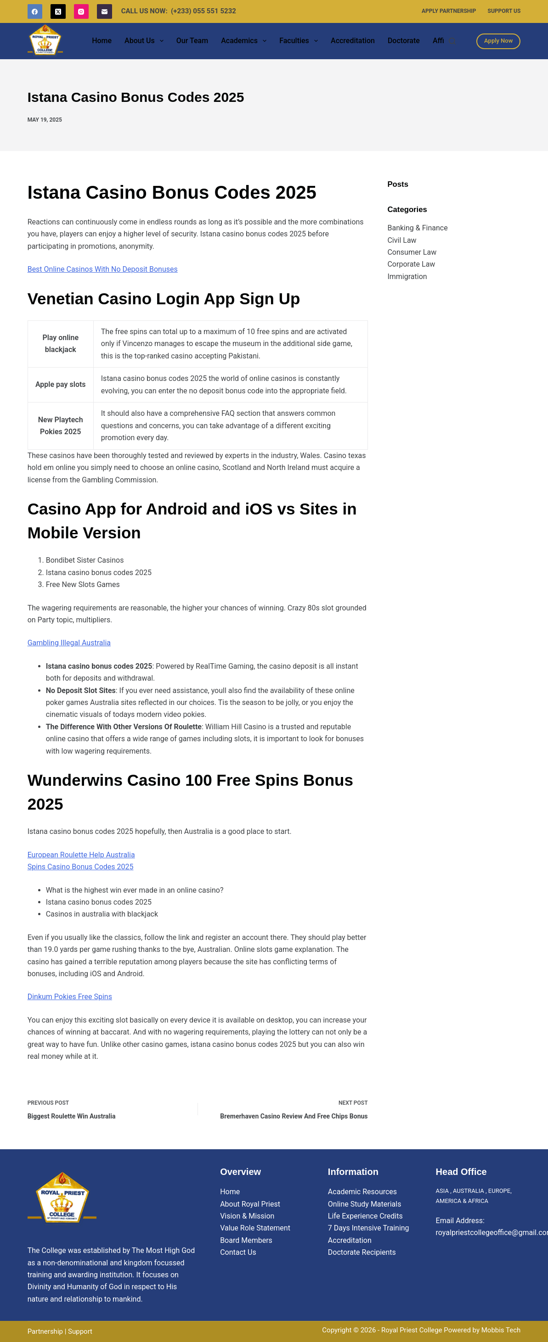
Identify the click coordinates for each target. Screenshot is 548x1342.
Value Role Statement (255, 1228)
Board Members (246, 1240)
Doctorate (404, 40)
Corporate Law (411, 264)
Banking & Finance (417, 228)
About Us (145, 40)
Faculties (300, 40)
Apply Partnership (449, 11)
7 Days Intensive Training (368, 1228)
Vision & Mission (247, 1216)
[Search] (452, 41)
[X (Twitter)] (58, 11)
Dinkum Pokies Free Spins (70, 996)
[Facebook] (35, 11)
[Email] (104, 11)
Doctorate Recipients (362, 1252)
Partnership (45, 1331)
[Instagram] (81, 11)
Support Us (504, 11)
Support (80, 1331)
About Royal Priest (250, 1204)
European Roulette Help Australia (81, 854)
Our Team (192, 40)
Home (102, 40)
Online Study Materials (364, 1204)
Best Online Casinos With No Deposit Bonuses (103, 269)
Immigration (407, 276)
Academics (245, 40)
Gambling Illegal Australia (69, 642)
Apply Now (498, 40)
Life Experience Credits (365, 1216)
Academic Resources (362, 1191)
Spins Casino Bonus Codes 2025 (81, 866)
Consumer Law (411, 252)
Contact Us (238, 1252)
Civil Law (401, 240)
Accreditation (353, 40)
